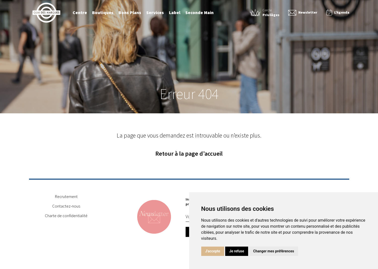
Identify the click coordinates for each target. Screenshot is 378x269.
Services (155, 12)
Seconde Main (199, 12)
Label (174, 12)
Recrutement (66, 197)
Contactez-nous (66, 207)
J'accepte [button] (212, 251)
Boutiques (102, 12)
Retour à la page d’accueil (189, 153)
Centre (80, 12)
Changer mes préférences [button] (273, 251)
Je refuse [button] (236, 251)
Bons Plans (130, 12)
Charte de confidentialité (66, 216)
